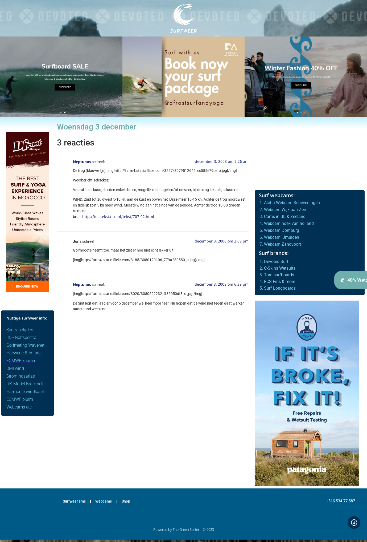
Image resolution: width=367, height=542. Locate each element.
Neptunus (82, 162)
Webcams (104, 502)
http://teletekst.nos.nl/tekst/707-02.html (118, 217)
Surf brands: (274, 253)
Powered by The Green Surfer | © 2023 (183, 532)
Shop (130, 502)
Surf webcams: (277, 196)
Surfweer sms (69, 502)
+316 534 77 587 (340, 502)
